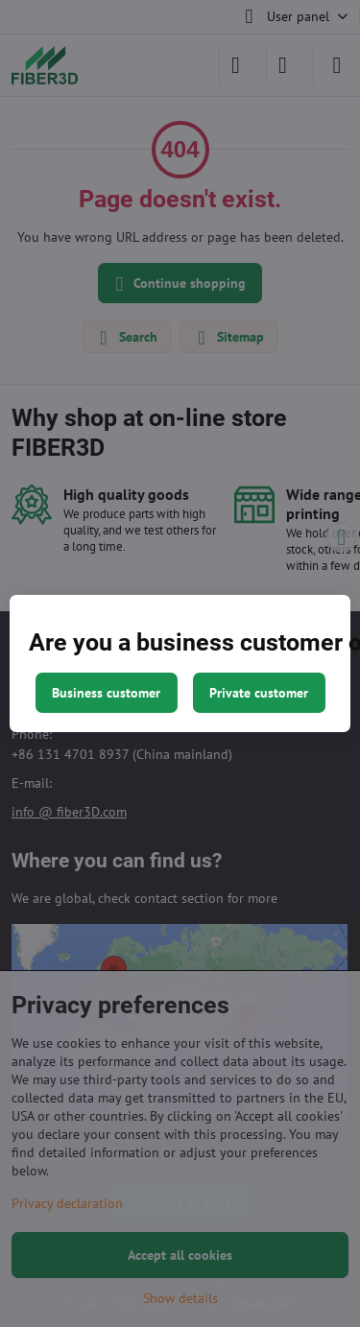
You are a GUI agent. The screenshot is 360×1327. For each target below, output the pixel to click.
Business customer (106, 692)
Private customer (258, 692)
